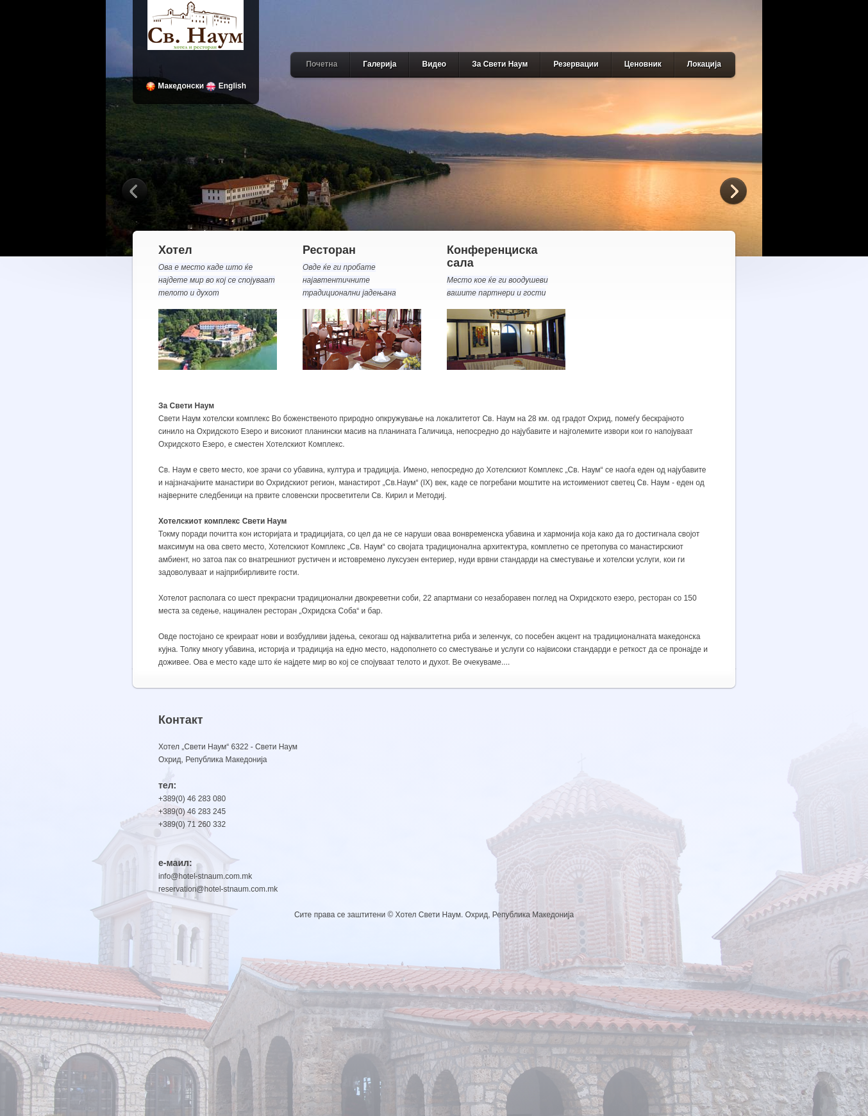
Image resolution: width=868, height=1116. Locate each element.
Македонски (175, 85)
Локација (704, 64)
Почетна (321, 64)
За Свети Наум (500, 64)
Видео (434, 64)
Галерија (379, 64)
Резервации (575, 64)
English (226, 85)
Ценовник (643, 64)
